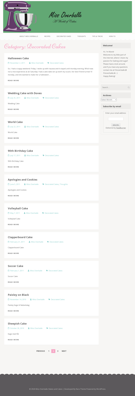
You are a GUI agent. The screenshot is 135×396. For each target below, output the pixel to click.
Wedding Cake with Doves (25, 93)
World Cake (15, 122)
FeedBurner (121, 128)
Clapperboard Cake (20, 237)
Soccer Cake (15, 266)
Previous (40, 351)
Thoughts (81, 36)
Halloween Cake (18, 58)
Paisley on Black (18, 295)
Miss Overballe (37, 63)
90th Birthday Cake (20, 151)
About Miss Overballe (29, 36)
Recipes (47, 36)
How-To (112, 36)
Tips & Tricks (97, 36)
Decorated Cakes (64, 36)
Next (64, 351)
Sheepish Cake (17, 323)
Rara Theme (81, 389)
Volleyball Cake (18, 208)
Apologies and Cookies (22, 179)
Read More (13, 80)
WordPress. (101, 389)
